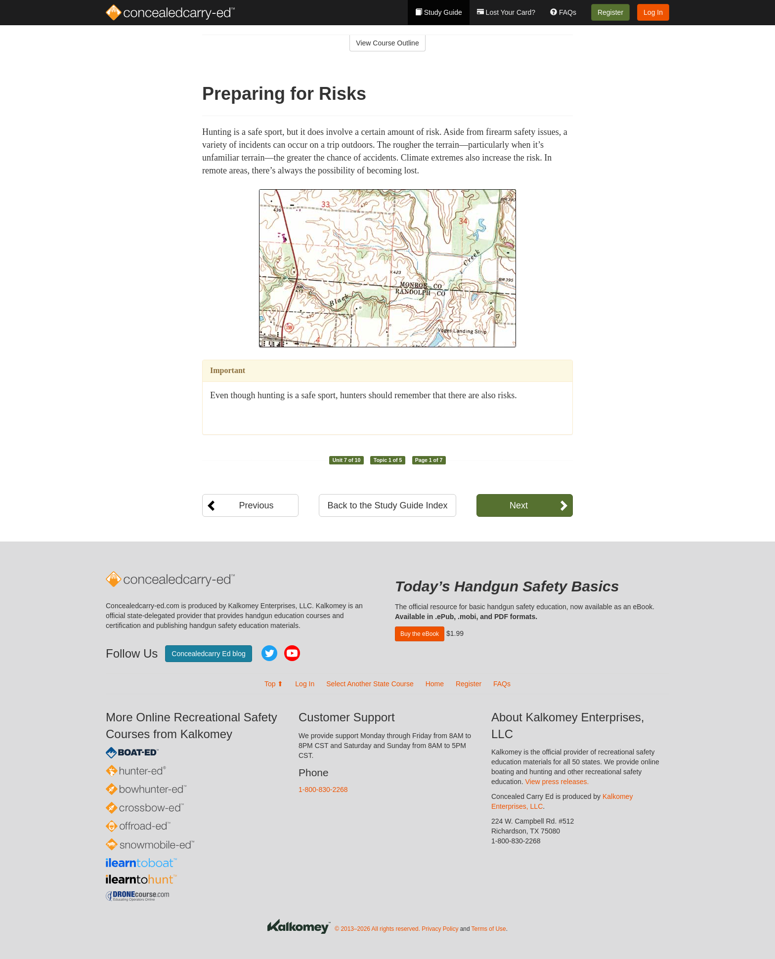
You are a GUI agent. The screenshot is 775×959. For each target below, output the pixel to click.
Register (610, 12)
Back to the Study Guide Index (387, 505)
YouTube (292, 653)
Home (435, 684)
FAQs (563, 12)
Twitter (269, 653)
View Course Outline (387, 43)
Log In (653, 12)
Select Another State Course (370, 684)
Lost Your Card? (506, 12)
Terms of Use (489, 928)
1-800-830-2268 (323, 789)
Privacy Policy (440, 928)
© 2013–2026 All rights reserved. (377, 928)
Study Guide (438, 12)
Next (519, 505)
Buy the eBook (419, 633)
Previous (256, 505)
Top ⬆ (273, 684)
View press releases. (557, 782)
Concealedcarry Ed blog (208, 654)
